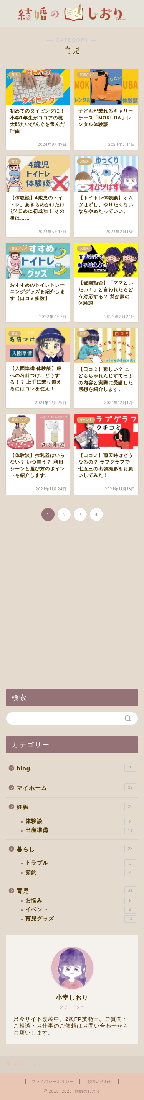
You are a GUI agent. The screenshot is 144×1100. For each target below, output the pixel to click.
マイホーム (76, 787)
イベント (80, 910)
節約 (80, 872)
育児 (76, 890)
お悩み (80, 900)
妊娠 (76, 806)
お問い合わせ (100, 1081)
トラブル (80, 863)
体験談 (80, 821)
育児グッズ (80, 919)
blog (76, 768)
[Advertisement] (72, 606)
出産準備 (80, 830)
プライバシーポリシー (52, 1081)
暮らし (76, 848)
